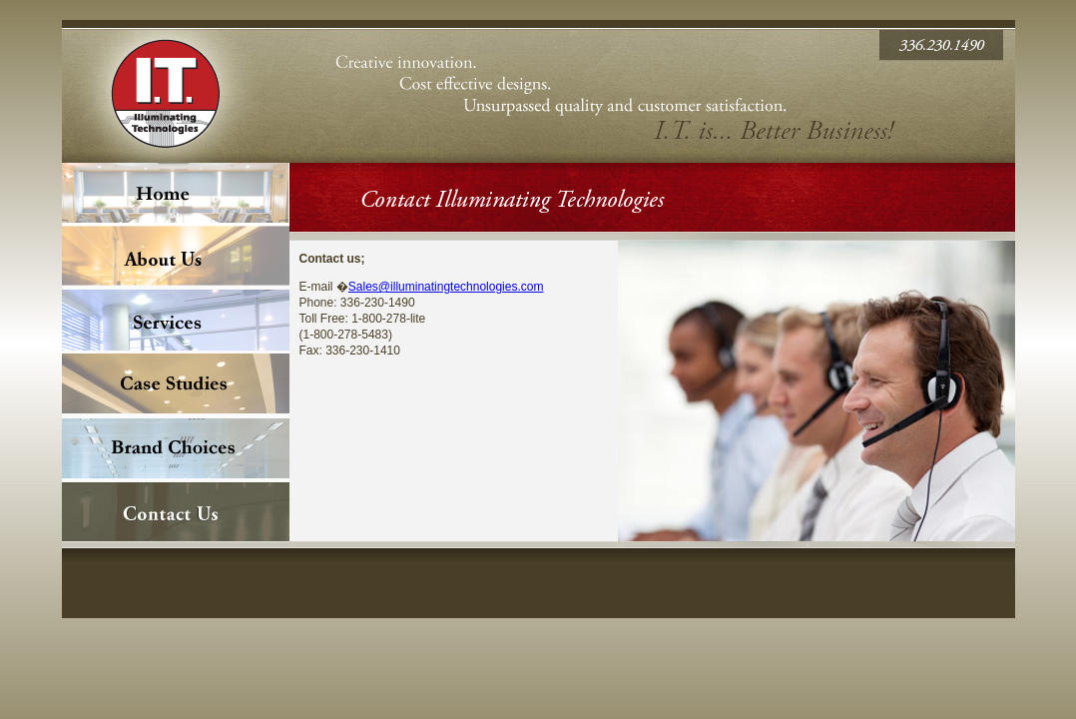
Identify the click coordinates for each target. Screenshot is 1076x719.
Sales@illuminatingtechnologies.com (446, 287)
